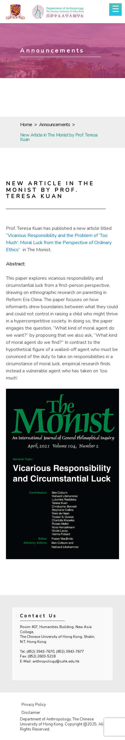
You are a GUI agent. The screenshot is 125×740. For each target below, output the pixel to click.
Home (26, 125)
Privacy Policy (33, 704)
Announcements (54, 125)
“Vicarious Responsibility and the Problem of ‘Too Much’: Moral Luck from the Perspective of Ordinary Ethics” (59, 242)
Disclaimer (30, 712)
